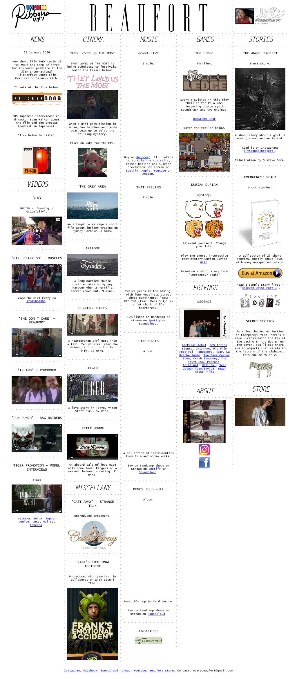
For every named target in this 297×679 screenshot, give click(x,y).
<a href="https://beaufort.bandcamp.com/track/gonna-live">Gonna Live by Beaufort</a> (148, 110)
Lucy (35, 521)
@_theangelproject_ (259, 151)
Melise (48, 521)
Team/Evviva (204, 368)
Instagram (72, 670)
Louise (24, 521)
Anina (37, 518)
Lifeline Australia (153, 160)
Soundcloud (147, 323)
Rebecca (36, 525)
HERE (203, 262)
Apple (146, 170)
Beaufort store (161, 670)
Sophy (50, 518)
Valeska (24, 518)
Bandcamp (143, 157)
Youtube (160, 170)
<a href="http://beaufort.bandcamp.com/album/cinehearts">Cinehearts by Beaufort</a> (148, 402)
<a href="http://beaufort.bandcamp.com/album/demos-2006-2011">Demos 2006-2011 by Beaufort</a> (148, 550)
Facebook (90, 670)
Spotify (132, 170)
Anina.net (190, 365)
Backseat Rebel (194, 345)
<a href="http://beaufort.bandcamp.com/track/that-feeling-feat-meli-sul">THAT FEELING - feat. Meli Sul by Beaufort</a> (148, 244)
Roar (219, 351)
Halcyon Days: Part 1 (259, 288)
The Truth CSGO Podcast (207, 360)
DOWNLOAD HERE (204, 119)
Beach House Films (210, 370)
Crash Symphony (205, 358)
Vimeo (126, 670)
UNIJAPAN (203, 348)
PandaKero (204, 351)
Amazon (147, 173)
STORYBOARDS (36, 301)
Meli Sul (209, 365)
